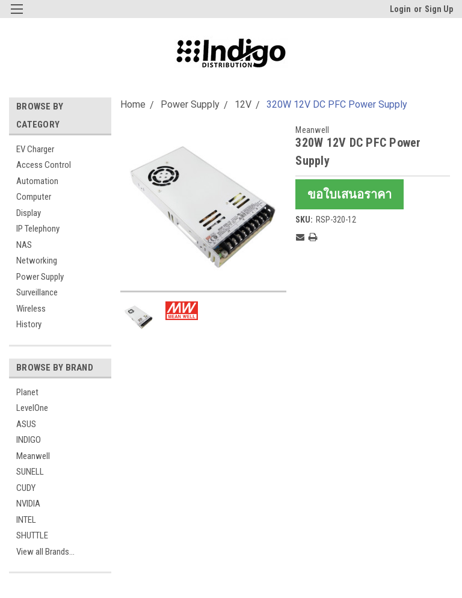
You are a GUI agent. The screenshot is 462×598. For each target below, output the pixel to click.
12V (243, 104)
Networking (36, 260)
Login (400, 9)
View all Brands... (45, 551)
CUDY (25, 487)
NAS (24, 244)
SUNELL (30, 471)
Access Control (43, 164)
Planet (27, 392)
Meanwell (33, 456)
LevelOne (32, 407)
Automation (37, 181)
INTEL (26, 519)
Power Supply (40, 276)
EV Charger (35, 149)
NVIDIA (28, 503)
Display (28, 213)
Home (133, 104)
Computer (33, 196)
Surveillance (37, 292)
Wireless (31, 308)
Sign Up (439, 9)
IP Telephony (38, 228)
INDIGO (28, 439)
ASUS (26, 424)
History (29, 324)
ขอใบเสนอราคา (349, 194)
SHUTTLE (32, 535)
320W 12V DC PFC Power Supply (336, 104)
